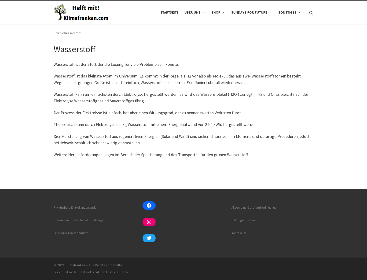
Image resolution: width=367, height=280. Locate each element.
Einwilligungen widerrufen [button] (71, 233)
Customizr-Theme (117, 272)
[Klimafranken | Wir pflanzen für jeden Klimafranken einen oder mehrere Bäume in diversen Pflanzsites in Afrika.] (82, 11)
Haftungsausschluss (243, 220)
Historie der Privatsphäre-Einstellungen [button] (79, 220)
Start (57, 33)
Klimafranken (75, 265)
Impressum (238, 233)
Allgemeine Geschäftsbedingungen (254, 208)
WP (76, 272)
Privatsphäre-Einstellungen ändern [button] (76, 208)
